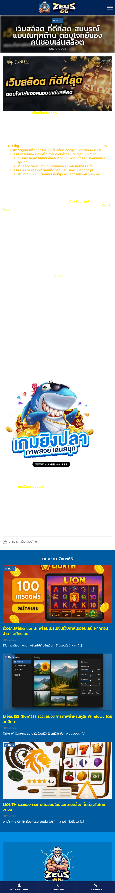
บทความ (57, 20)
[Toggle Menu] (110, 7)
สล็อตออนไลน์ (28, 541)
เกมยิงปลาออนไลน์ (31, 486)
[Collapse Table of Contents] (105, 146)
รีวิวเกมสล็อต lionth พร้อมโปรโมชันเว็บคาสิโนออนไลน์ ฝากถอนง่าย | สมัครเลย (55, 631)
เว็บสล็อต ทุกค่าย (80, 201)
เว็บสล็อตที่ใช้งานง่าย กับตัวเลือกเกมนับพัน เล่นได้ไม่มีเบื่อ (55, 166)
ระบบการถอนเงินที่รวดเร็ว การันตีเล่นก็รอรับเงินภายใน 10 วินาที (54, 154)
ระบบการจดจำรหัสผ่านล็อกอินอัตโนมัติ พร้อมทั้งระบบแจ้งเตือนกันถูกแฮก (61, 160)
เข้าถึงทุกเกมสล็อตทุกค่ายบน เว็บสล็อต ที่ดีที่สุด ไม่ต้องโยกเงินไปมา (57, 150)
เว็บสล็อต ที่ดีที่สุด (44, 112)
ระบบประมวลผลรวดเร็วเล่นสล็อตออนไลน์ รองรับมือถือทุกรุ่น (53, 170)
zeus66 (58, 276)
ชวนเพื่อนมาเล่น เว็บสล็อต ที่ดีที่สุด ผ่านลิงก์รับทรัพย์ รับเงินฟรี (59, 174)
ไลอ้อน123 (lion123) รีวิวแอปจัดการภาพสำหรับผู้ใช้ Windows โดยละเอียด (57, 719)
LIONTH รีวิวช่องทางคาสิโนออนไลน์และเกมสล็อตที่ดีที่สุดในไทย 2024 (54, 807)
